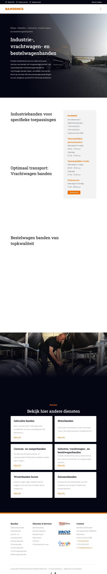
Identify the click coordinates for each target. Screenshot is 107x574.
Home (8, 28)
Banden (17, 28)
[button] (101, 9)
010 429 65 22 (83, 541)
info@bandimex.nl (85, 548)
